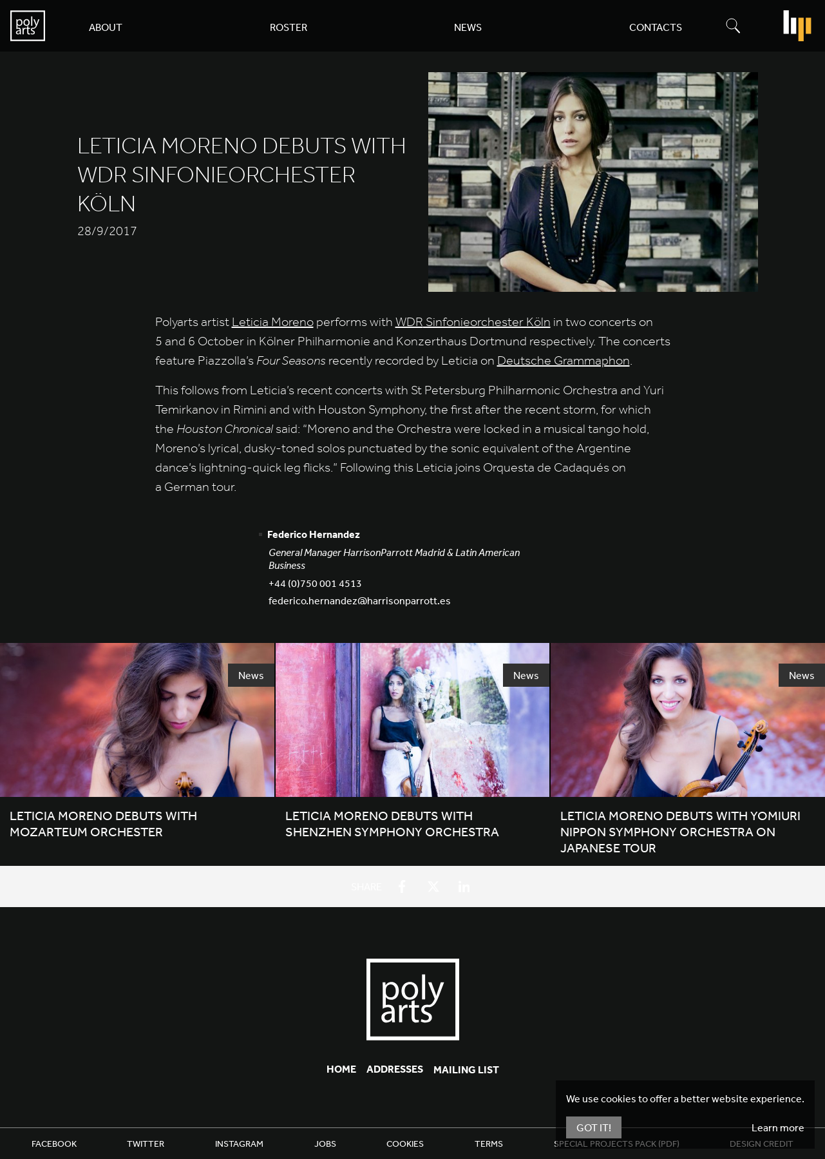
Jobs (325, 1143)
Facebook (54, 1143)
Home (341, 1068)
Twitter (145, 1143)
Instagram (239, 1143)
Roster (288, 27)
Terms (489, 1143)
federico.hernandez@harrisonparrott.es (360, 600)
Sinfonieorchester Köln (473, 321)
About (105, 27)
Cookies (405, 1143)
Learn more (778, 1127)
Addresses (394, 1068)
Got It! (593, 1127)
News (468, 27)
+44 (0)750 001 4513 (315, 583)
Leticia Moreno (273, 321)
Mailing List (466, 1069)
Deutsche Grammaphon (563, 360)
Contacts (655, 27)
